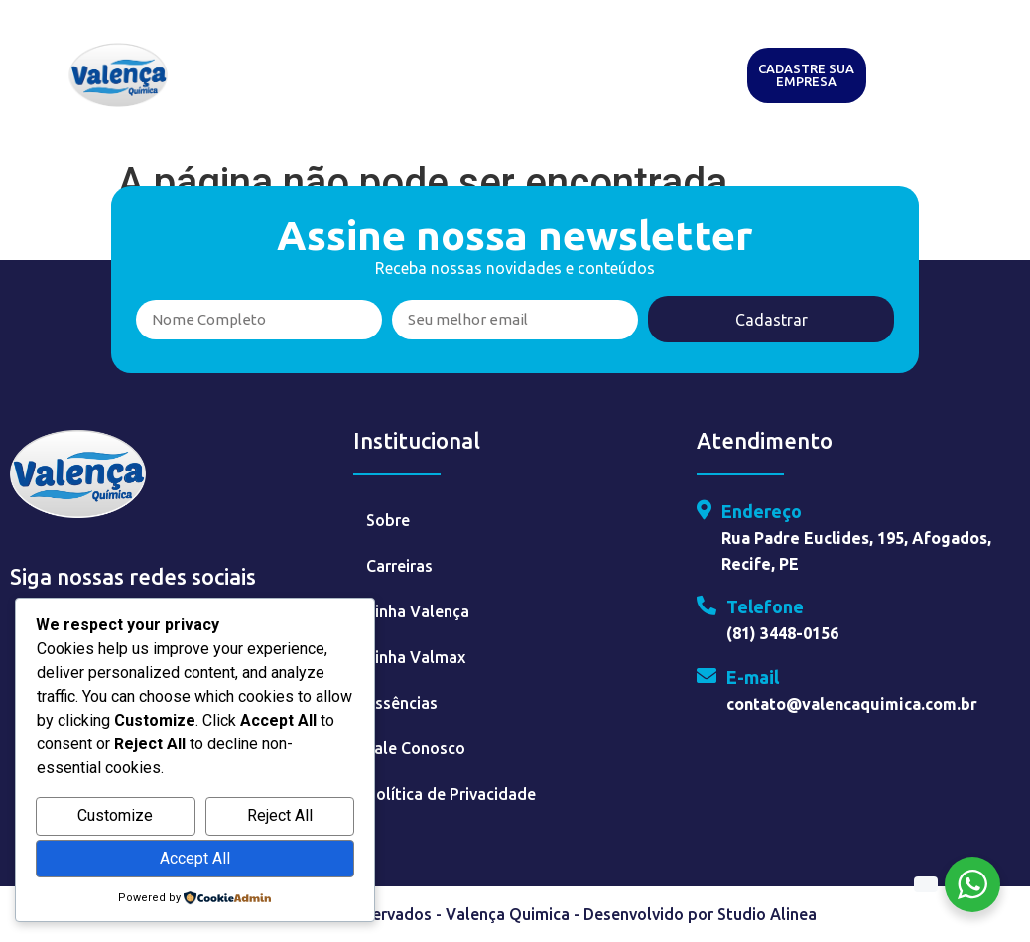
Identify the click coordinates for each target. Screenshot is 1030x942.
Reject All (280, 815)
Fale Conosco (415, 748)
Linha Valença (417, 611)
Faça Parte (421, 98)
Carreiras (399, 566)
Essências (667, 53)
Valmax (583, 53)
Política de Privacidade (451, 794)
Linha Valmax (415, 657)
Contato (511, 98)
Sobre (388, 520)
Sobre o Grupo (338, 53)
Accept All (195, 858)
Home (243, 53)
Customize (115, 815)
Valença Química (474, 53)
